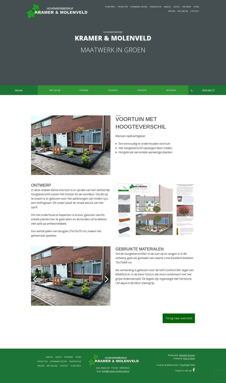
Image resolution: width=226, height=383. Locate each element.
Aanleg (167, 6)
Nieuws (171, 11)
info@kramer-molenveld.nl (115, 371)
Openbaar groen (138, 6)
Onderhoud (155, 6)
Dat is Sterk (189, 358)
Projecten (123, 6)
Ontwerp (186, 6)
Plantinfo (110, 6)
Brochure (171, 90)
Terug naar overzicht (178, 318)
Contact (194, 11)
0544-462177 (203, 90)
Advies (176, 6)
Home (196, 6)
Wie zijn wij (183, 11)
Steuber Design (187, 355)
